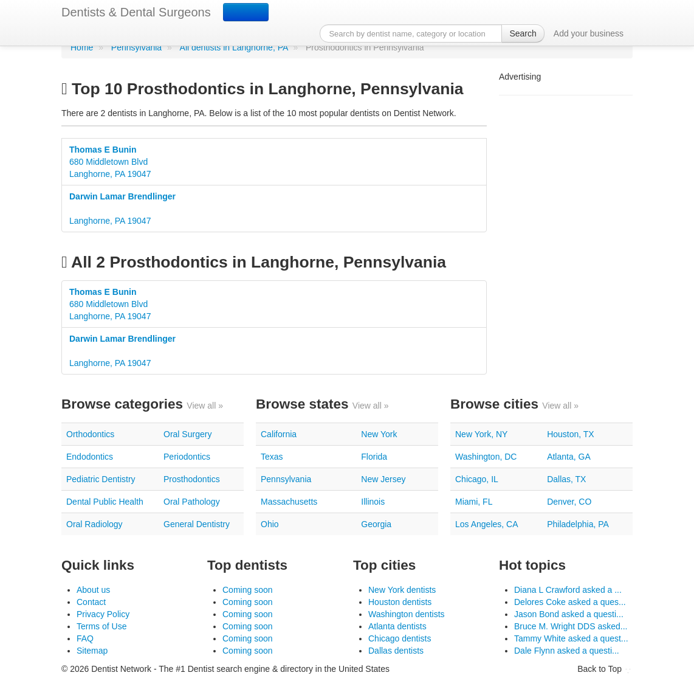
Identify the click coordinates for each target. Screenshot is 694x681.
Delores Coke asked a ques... (570, 602)
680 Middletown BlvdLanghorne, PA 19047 (110, 162)
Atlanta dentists (397, 626)
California (279, 434)
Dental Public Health (104, 501)
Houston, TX (570, 434)
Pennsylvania (136, 47)
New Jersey (383, 479)
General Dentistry (196, 524)
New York (379, 434)
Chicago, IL (476, 479)
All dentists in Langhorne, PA (234, 47)
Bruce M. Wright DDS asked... (570, 626)
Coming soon (247, 590)
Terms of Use (101, 626)
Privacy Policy (103, 614)
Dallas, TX (566, 479)
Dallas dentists (396, 650)
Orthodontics (90, 434)
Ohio (270, 524)
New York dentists (402, 590)
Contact (91, 602)
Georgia (376, 524)
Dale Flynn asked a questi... (566, 650)
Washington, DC (486, 456)
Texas (272, 456)
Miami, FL (473, 501)
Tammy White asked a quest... (571, 638)
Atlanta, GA (569, 456)
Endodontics (89, 456)
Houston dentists (399, 602)
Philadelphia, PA (578, 524)
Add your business (589, 33)
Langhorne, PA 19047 (122, 209)
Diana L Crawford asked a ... (568, 590)
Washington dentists (406, 614)
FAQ (85, 638)
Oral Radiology (94, 524)
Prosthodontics (191, 479)
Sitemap (92, 650)
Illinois (373, 501)
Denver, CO (569, 501)
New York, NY (481, 434)
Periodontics (186, 456)
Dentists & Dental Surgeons (136, 12)
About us (93, 590)
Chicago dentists (399, 638)
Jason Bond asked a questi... (569, 614)
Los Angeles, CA (486, 524)
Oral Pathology (191, 501)
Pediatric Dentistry (101, 479)
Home (81, 47)
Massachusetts (289, 501)
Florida (374, 456)
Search (522, 33)
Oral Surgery (187, 434)
